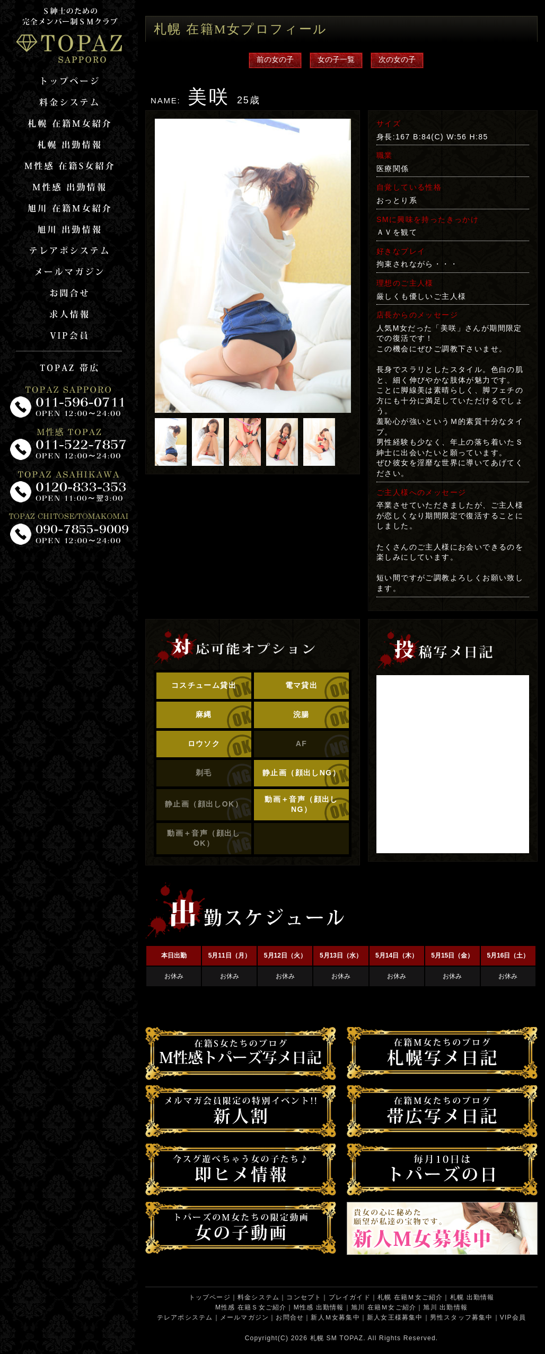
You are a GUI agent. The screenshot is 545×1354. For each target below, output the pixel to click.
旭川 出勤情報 (445, 1307)
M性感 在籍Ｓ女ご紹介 (251, 1307)
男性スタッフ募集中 (461, 1317)
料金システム (258, 1297)
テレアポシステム (185, 1317)
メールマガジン (244, 1317)
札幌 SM (323, 1338)
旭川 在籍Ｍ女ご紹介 (383, 1307)
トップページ (210, 1297)
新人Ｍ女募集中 (335, 1317)
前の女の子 (275, 59)
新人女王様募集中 (395, 1317)
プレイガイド (350, 1297)
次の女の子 (397, 59)
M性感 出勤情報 (319, 1307)
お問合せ (290, 1317)
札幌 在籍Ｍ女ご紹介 (410, 1297)
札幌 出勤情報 (472, 1297)
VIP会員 (513, 1317)
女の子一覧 (336, 59)
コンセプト (303, 1297)
